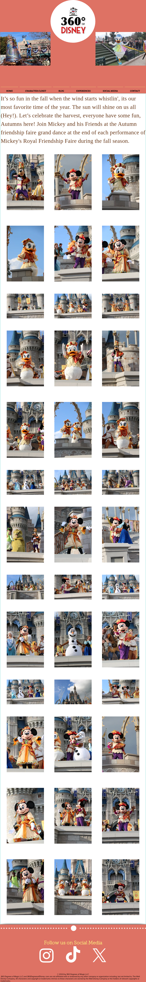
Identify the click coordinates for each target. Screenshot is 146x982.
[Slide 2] (11, 62)
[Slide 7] (35, 61)
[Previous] (4, 49)
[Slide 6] (19, 61)
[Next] (45, 49)
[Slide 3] (15, 61)
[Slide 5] (31, 61)
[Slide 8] (39, 61)
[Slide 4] (23, 61)
